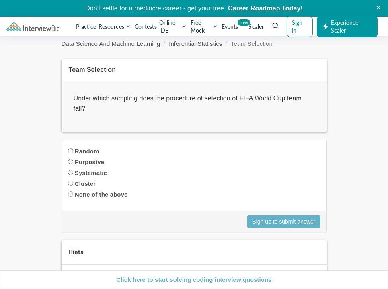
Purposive (89, 162)
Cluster (85, 183)
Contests (146, 26)
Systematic (91, 172)
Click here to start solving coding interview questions (193, 279)
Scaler (256, 26)
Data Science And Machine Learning (111, 43)
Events (231, 25)
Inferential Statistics (195, 43)
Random (87, 151)
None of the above (101, 194)
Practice (86, 26)
